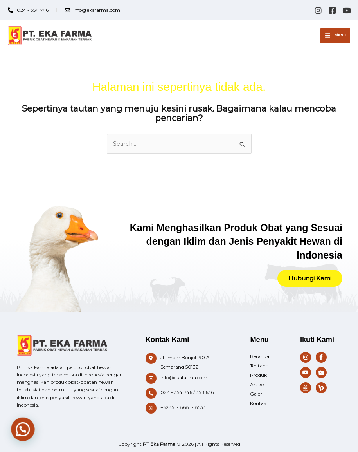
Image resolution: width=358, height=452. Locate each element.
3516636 (205, 392)
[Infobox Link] (190, 362)
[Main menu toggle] (335, 35)
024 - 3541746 (176, 392)
